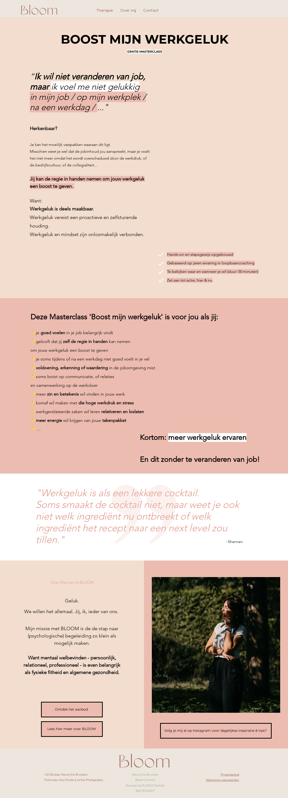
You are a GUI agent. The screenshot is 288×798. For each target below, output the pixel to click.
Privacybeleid (230, 774)
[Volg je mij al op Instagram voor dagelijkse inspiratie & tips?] (216, 731)
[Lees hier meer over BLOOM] (72, 729)
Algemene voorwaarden (222, 780)
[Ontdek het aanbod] (72, 709)
